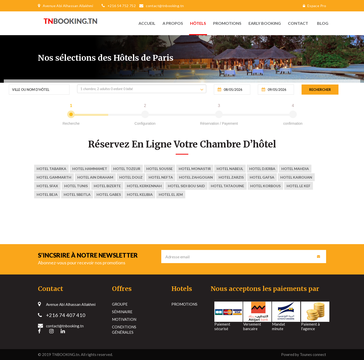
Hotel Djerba (262, 168)
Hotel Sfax (47, 186)
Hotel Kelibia (140, 194)
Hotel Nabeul (230, 168)
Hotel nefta (161, 177)
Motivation (124, 319)
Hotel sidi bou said (186, 186)
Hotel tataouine (227, 186)
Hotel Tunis (76, 186)
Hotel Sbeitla (77, 194)
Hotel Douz (131, 177)
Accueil (147, 23)
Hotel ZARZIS (231, 177)
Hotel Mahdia (295, 168)
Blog (321, 23)
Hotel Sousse (159, 168)
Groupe (120, 304)
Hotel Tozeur (126, 168)
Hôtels (198, 23)
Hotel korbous (265, 186)
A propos (173, 23)
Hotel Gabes (109, 194)
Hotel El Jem (171, 194)
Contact (298, 23)
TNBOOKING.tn (65, 354)
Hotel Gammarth (54, 177)
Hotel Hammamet (89, 168)
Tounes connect (313, 354)
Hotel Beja (47, 194)
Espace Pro (313, 6)
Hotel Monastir (195, 168)
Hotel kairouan (296, 177)
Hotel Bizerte (107, 186)
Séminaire (122, 311)
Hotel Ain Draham (95, 177)
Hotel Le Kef (298, 186)
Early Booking (264, 23)
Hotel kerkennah (144, 186)
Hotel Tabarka (51, 168)
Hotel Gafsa (262, 177)
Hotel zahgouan (196, 177)
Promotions (227, 23)
